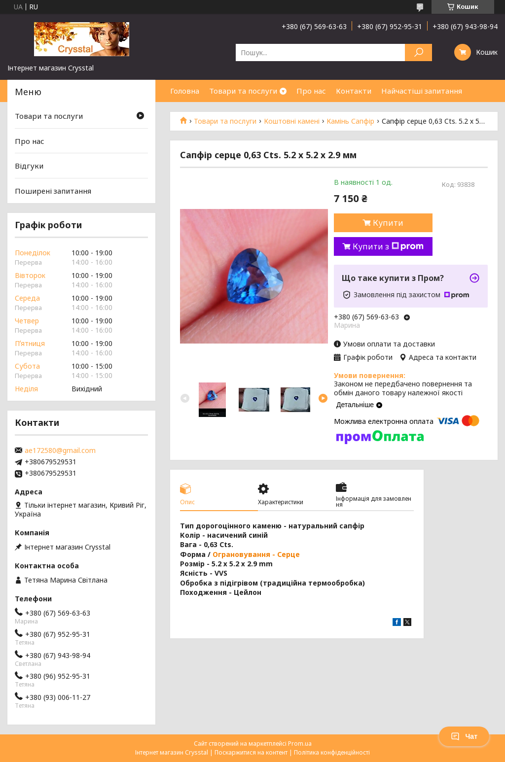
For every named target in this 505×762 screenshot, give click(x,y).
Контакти (353, 91)
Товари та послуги (243, 91)
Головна (184, 91)
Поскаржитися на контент (251, 752)
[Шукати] (418, 52)
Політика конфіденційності (332, 752)
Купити (388, 222)
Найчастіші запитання (421, 91)
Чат (464, 736)
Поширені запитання (53, 191)
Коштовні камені (292, 121)
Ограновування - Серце (256, 554)
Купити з (388, 246)
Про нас (311, 91)
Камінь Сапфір (350, 121)
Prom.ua (300, 743)
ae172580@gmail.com (60, 450)
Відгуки (29, 166)
